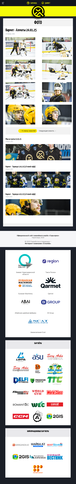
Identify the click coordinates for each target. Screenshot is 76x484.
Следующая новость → (47, 131)
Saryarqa (33, 3)
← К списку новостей (28, 131)
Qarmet (47, 3)
